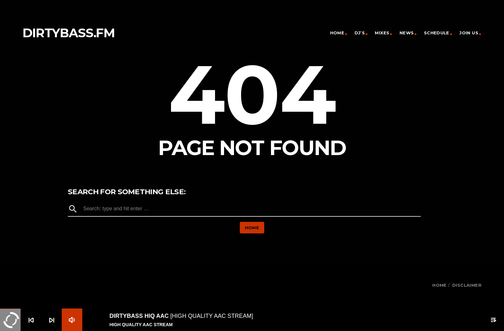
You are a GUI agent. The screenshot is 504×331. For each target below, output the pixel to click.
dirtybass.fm (68, 32)
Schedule (436, 32)
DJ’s (360, 32)
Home (337, 32)
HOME (439, 285)
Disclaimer (467, 285)
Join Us (468, 32)
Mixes (382, 32)
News (407, 32)
